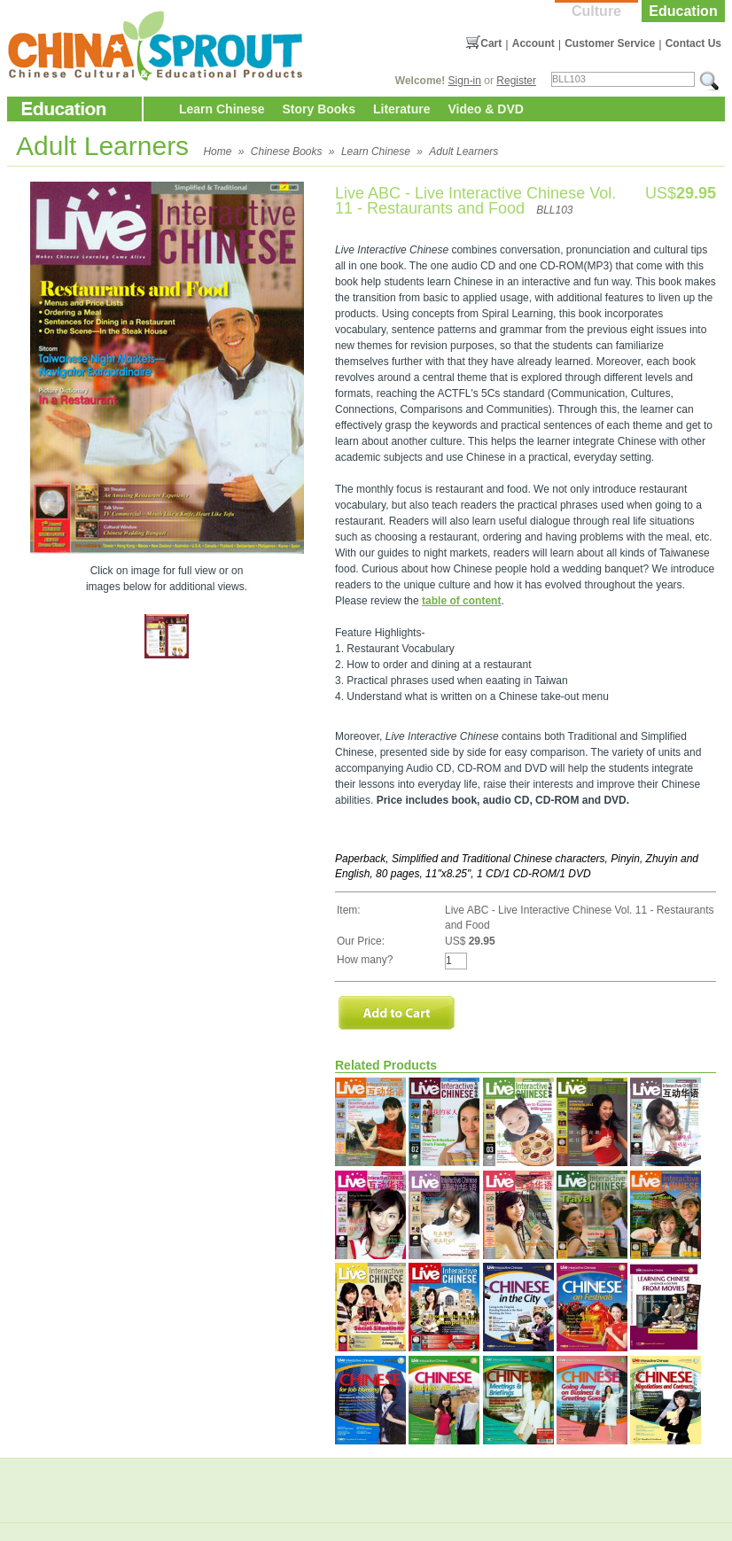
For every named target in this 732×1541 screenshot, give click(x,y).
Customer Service (610, 43)
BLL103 (554, 210)
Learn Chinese (221, 109)
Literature (402, 109)
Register (516, 80)
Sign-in (464, 80)
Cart (491, 43)
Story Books (318, 109)
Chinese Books (287, 151)
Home (217, 151)
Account (533, 43)
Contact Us (693, 43)
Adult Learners (463, 151)
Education (683, 11)
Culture (596, 11)
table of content (461, 601)
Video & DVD (486, 109)
